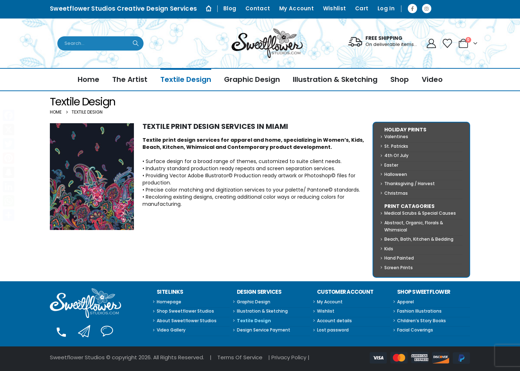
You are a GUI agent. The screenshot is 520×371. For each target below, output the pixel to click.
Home (88, 79)
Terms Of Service (239, 357)
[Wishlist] (447, 43)
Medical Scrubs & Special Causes (420, 213)
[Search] (136, 43)
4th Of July (396, 155)
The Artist (129, 79)
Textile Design (185, 79)
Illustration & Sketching (335, 79)
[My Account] (431, 43)
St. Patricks (396, 146)
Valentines (396, 137)
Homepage (169, 302)
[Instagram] (426, 8)
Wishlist (334, 8)
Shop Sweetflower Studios (185, 311)
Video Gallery (171, 330)
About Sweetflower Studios (187, 321)
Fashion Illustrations (419, 311)
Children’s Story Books (421, 321)
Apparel (405, 302)
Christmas (396, 193)
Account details (334, 321)
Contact (257, 8)
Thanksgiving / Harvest (409, 184)
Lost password (333, 330)
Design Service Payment (263, 330)
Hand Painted (399, 258)
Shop (399, 79)
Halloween (395, 174)
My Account (296, 8)
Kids (388, 249)
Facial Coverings (415, 330)
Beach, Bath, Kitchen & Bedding (418, 239)
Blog (229, 8)
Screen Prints (398, 268)
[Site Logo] (267, 43)
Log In (386, 8)
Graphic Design (252, 79)
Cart (361, 8)
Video (432, 79)
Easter (391, 165)
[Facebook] (412, 8)
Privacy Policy (288, 357)
